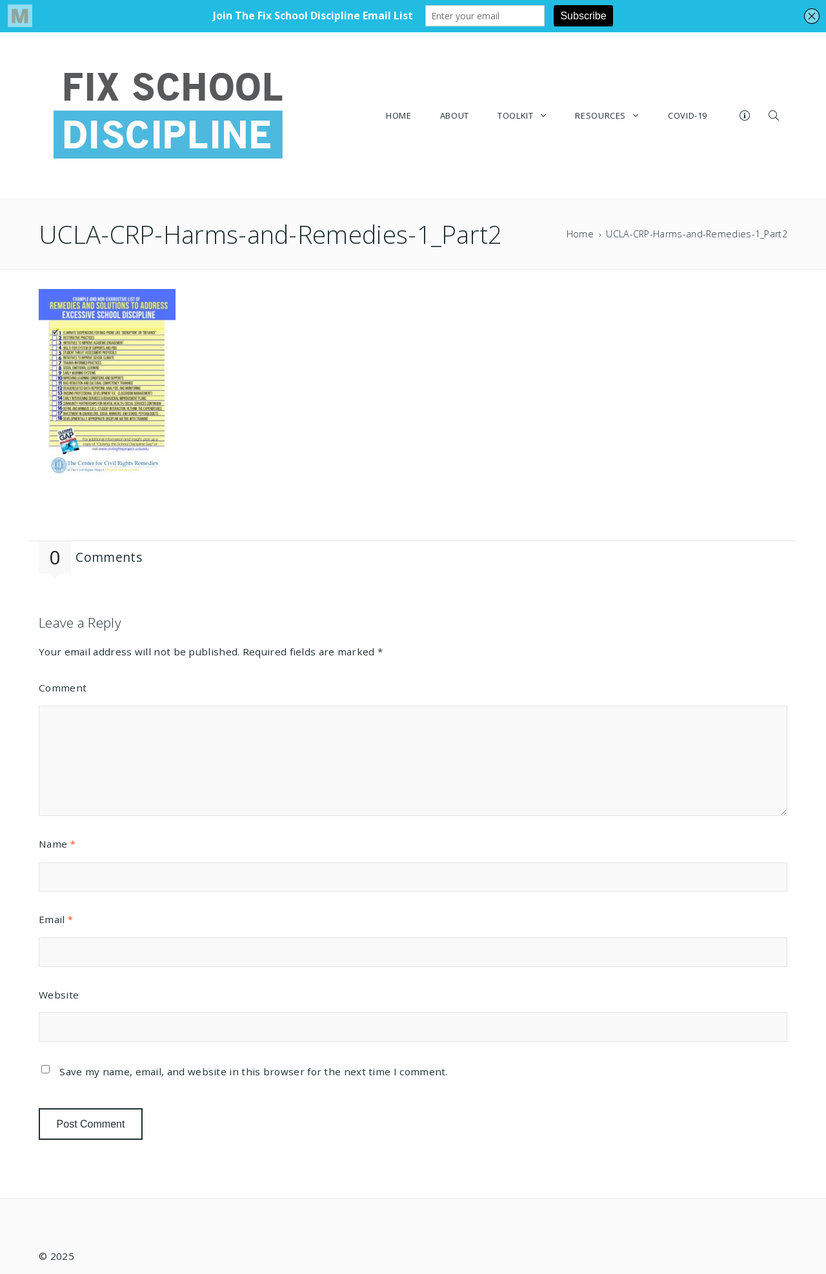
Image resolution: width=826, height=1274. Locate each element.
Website (59, 994)
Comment (62, 687)
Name (57, 843)
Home (580, 234)
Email (56, 919)
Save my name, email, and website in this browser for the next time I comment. (253, 1071)
